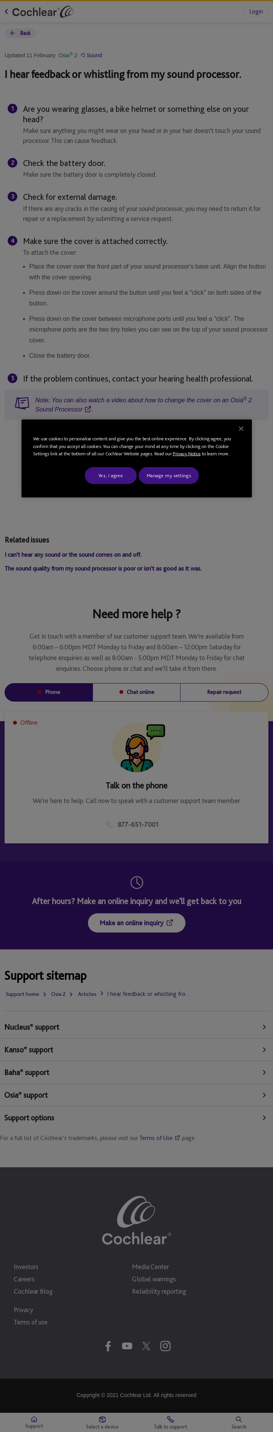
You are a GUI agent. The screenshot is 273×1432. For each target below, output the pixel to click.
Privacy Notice (187, 453)
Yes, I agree (110, 475)
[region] (137, 459)
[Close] (241, 428)
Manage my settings (169, 475)
